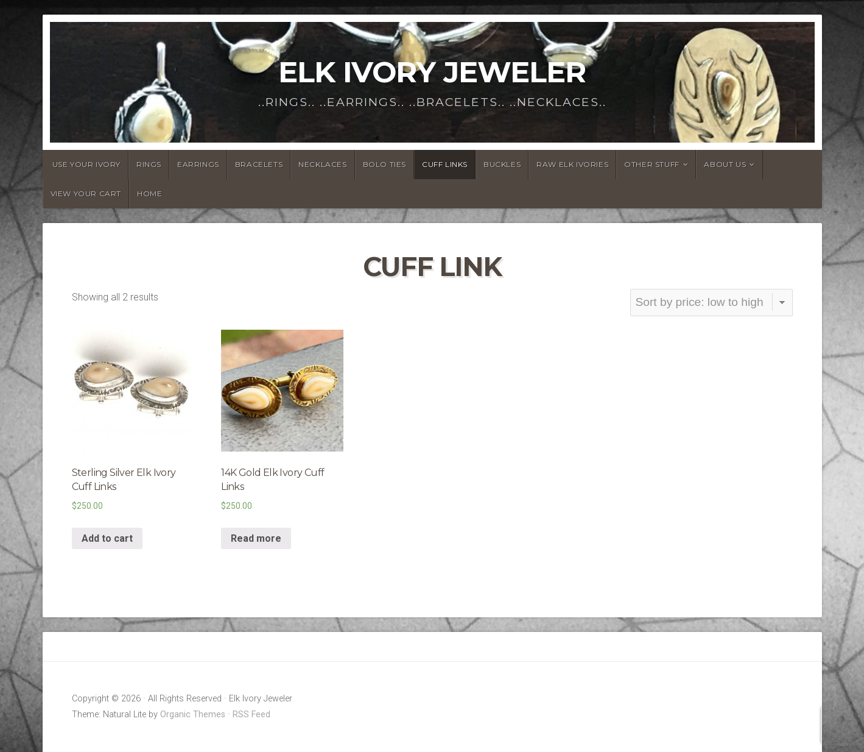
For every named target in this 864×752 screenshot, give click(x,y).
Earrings (198, 164)
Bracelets (259, 164)
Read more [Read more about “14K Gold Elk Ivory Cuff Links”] (256, 538)
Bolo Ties (384, 164)
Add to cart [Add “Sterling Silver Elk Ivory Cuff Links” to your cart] (107, 538)
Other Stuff (652, 164)
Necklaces (322, 164)
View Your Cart (86, 193)
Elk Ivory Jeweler (432, 72)
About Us (725, 164)
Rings (148, 164)
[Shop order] (711, 302)
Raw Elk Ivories (572, 164)
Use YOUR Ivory (86, 164)
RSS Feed (251, 714)
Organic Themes (192, 714)
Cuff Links (445, 164)
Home (149, 193)
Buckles (502, 164)
